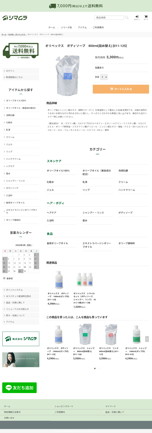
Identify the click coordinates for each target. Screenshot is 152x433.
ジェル (50, 190)
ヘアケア (51, 212)
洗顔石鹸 (123, 170)
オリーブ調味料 (126, 243)
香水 (85, 220)
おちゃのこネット (71, 431)
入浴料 (50, 220)
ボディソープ (125, 212)
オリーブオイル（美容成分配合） (97, 172)
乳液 (85, 182)
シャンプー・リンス (93, 212)
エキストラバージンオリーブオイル (97, 245)
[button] (95, 368)
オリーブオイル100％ (58, 170)
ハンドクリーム (126, 190)
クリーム (123, 182)
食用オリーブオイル (57, 243)
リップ (86, 190)
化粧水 (50, 182)
